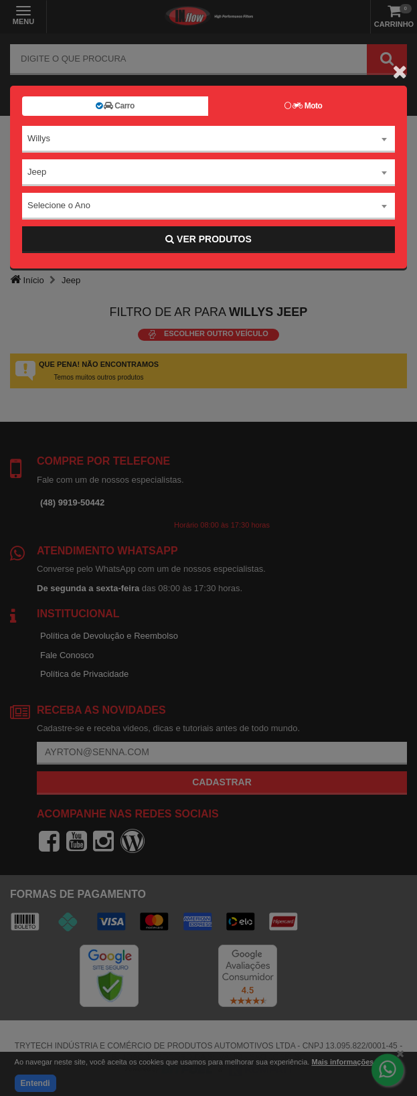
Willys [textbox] (38, 138)
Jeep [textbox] (36, 172)
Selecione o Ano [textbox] (58, 205)
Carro (115, 105)
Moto (303, 105)
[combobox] (208, 139)
